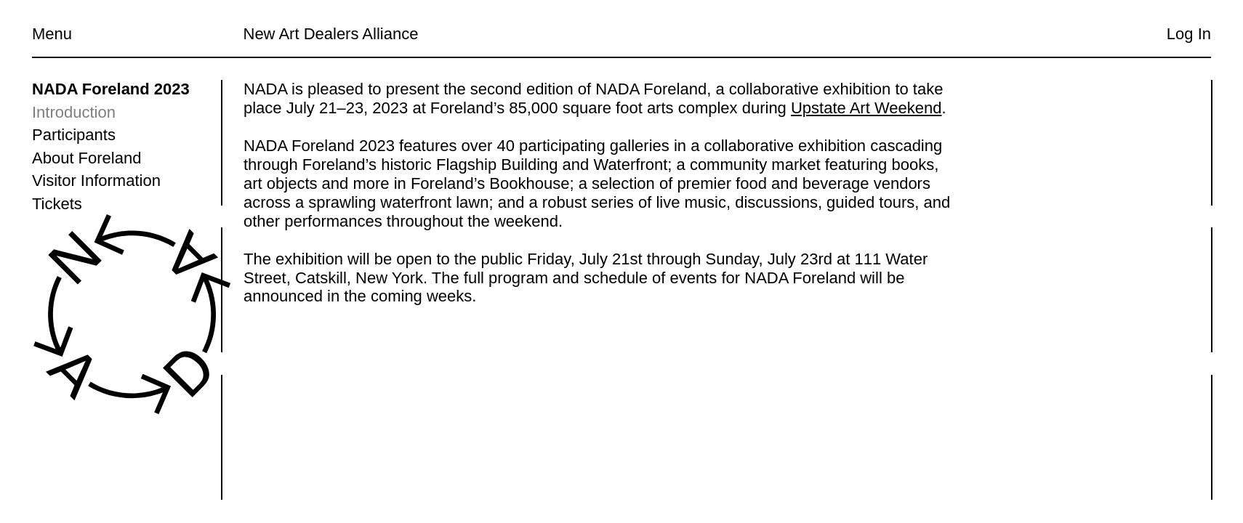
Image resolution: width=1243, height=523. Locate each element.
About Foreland (86, 158)
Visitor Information (96, 180)
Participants (74, 135)
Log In (1189, 34)
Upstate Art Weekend (865, 108)
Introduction (74, 112)
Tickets (57, 204)
